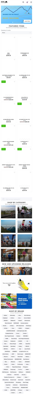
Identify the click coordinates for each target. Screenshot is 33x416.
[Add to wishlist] (14, 37)
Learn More (27, 21)
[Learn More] (16, 15)
